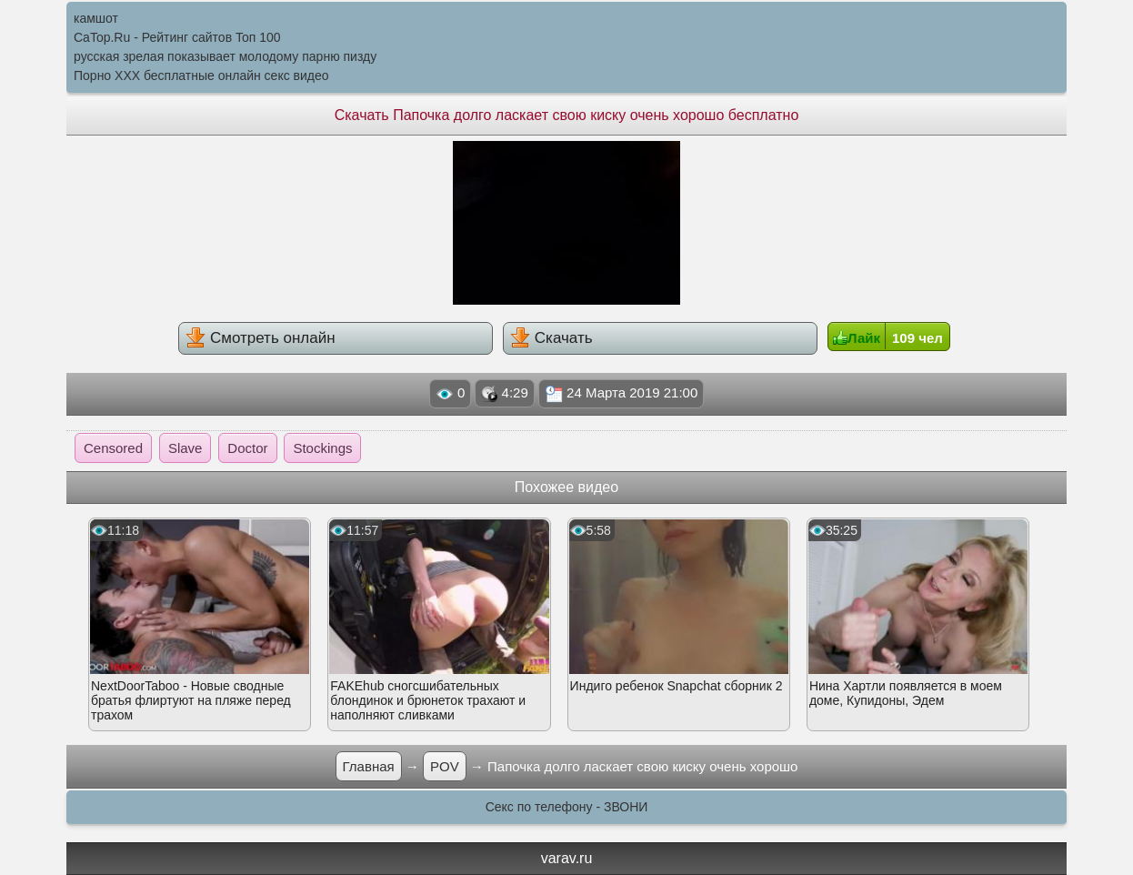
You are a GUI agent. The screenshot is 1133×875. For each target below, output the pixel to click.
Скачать (551, 337)
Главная (369, 766)
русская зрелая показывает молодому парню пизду (225, 56)
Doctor (247, 448)
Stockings (322, 448)
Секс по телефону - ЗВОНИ (567, 807)
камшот (96, 18)
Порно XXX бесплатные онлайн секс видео (201, 75)
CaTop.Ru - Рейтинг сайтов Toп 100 (177, 37)
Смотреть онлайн (260, 337)
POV (444, 766)
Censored (113, 448)
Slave (185, 448)
